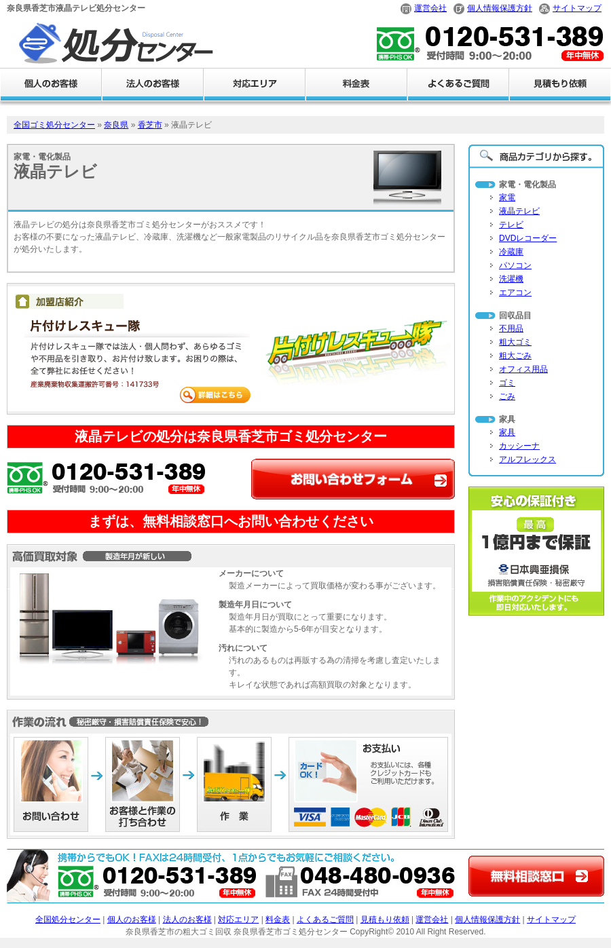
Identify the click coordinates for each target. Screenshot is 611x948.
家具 (507, 432)
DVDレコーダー (528, 238)
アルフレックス (527, 459)
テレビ (511, 224)
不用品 (511, 328)
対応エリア (238, 919)
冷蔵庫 (511, 252)
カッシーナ (519, 446)
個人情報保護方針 (499, 8)
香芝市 (150, 125)
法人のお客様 (187, 919)
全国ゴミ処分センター (54, 125)
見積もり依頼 (384, 919)
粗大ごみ (515, 355)
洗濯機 (511, 279)
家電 (507, 197)
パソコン (515, 265)
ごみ (507, 396)
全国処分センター (67, 919)
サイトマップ (577, 8)
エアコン (515, 292)
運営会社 (430, 8)
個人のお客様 (131, 919)
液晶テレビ (519, 211)
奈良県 (116, 125)
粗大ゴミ (515, 342)
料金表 (277, 919)
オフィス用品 (523, 369)
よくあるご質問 (325, 919)
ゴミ (507, 382)
